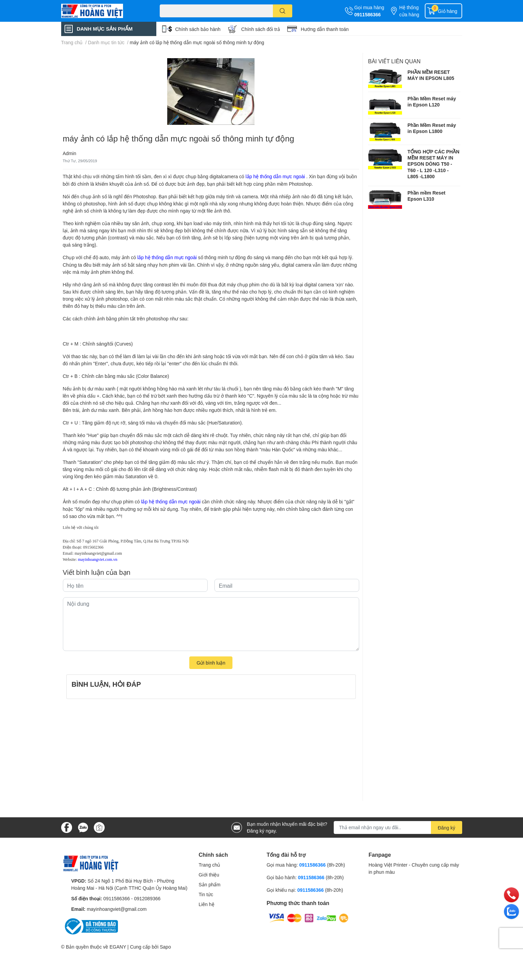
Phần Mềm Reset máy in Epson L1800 (431, 128)
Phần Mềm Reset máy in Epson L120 (431, 101)
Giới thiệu (209, 874)
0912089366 (147, 898)
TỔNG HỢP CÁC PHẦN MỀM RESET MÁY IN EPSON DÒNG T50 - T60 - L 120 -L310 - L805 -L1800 (433, 164)
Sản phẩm (210, 884)
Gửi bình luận (210, 663)
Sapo (165, 947)
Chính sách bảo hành (198, 29)
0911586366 (367, 14)
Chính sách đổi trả (260, 29)
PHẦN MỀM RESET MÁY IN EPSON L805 (430, 75)
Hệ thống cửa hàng (409, 10)
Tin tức (206, 894)
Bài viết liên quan (394, 61)
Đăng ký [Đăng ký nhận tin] (446, 828)
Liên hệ (206, 904)
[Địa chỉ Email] (398, 827)
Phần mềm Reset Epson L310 (426, 196)
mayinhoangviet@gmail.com (98, 553)
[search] (282, 10)
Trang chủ (210, 865)
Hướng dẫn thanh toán (325, 29)
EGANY (117, 947)
